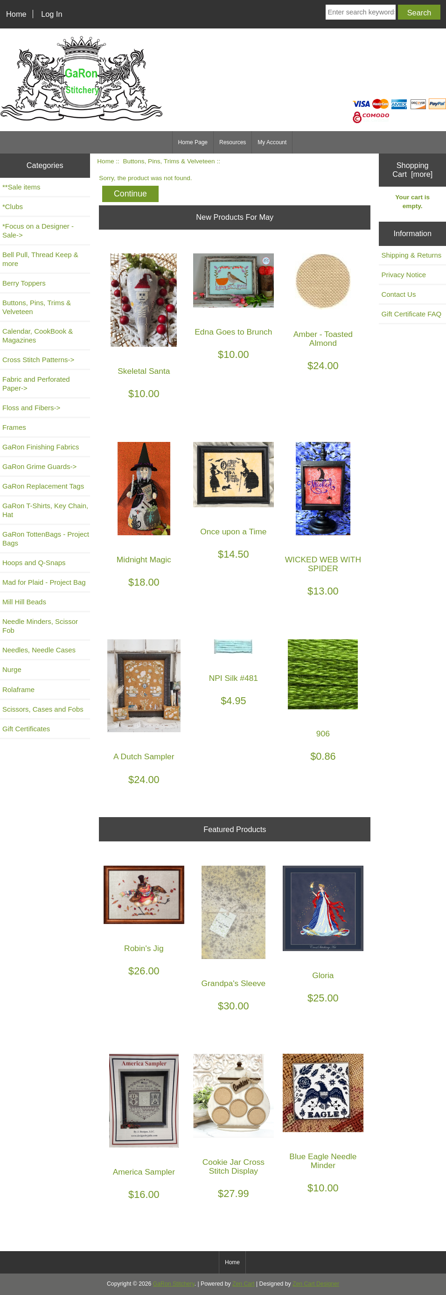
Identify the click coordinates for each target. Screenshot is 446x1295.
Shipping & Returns (411, 255)
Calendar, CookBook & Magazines (37, 335)
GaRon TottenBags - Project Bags (45, 538)
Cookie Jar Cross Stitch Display (233, 1167)
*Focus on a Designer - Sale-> (38, 230)
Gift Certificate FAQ (411, 314)
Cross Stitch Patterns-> (38, 360)
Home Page (193, 142)
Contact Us (398, 294)
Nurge (11, 669)
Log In (51, 14)
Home (16, 14)
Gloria (323, 975)
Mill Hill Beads (24, 602)
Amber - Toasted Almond (323, 339)
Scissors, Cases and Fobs (43, 709)
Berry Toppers (24, 283)
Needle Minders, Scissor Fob (40, 625)
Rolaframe (18, 689)
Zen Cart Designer (316, 1284)
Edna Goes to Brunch (233, 332)
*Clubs (12, 206)
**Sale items (21, 187)
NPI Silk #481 (233, 678)
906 (323, 733)
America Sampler (144, 1172)
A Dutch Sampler (143, 756)
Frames (14, 427)
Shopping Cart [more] (412, 169)
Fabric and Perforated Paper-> (36, 383)
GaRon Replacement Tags (43, 486)
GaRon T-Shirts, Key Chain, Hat (45, 510)
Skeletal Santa (144, 371)
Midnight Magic (144, 559)
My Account (272, 142)
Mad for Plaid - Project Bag (44, 582)
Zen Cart (243, 1284)
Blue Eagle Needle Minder (322, 1161)
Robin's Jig (144, 948)
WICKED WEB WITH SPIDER (323, 564)
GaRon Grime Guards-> (39, 466)
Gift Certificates (26, 729)
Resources (232, 142)
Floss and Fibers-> (31, 408)
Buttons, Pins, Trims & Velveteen (169, 161)
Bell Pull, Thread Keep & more (40, 259)
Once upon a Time (233, 531)
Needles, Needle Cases (39, 650)
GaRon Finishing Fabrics (40, 447)
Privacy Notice (403, 275)
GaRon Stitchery (174, 1284)
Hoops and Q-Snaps (34, 563)
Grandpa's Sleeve (234, 983)
